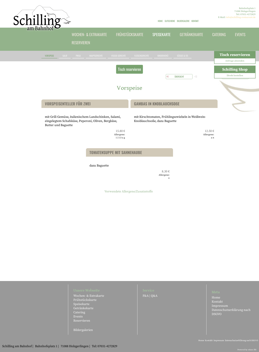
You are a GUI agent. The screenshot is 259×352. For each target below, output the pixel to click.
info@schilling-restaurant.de (241, 17)
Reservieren (81, 321)
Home (216, 297)
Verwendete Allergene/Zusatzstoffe (128, 191)
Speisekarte (81, 304)
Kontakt (217, 302)
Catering (79, 312)
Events (78, 316)
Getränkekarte (83, 308)
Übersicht (179, 76)
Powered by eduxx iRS (246, 350)
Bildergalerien (83, 330)
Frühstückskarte (85, 300)
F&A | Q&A (150, 296)
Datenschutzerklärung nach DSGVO (231, 312)
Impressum (220, 306)
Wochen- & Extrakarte (88, 296)
